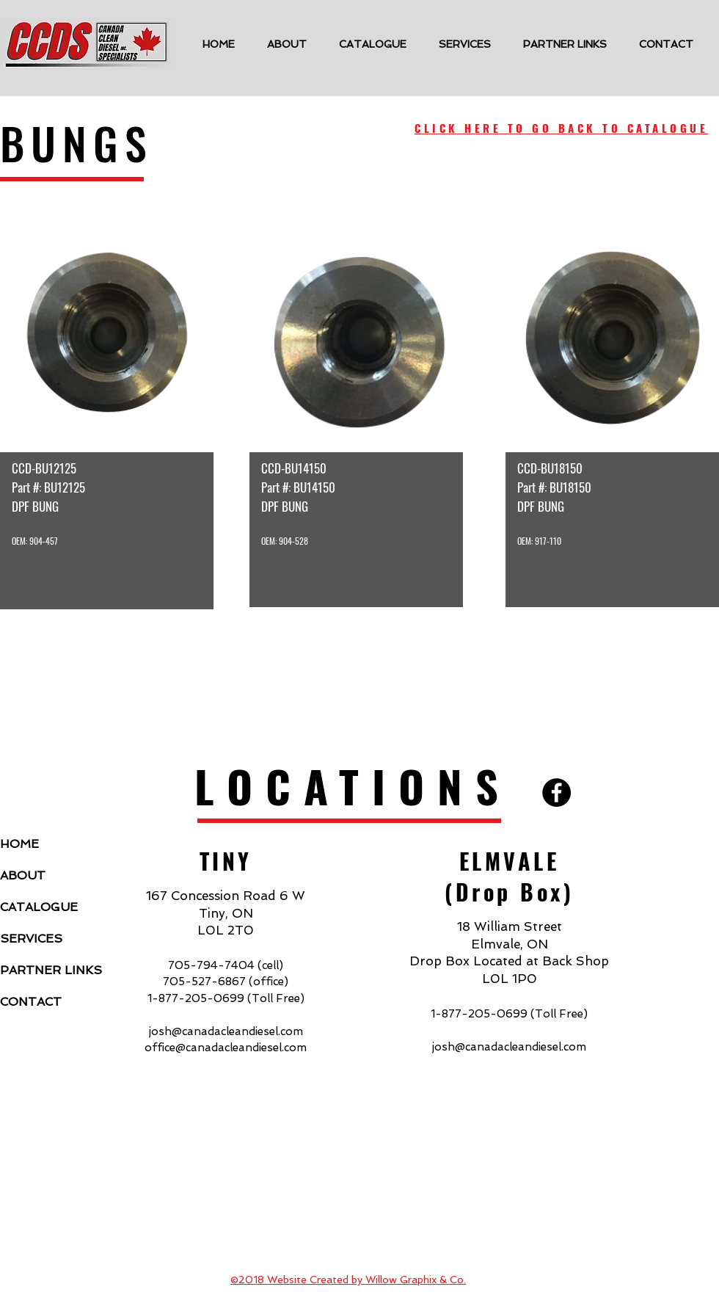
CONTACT (31, 1002)
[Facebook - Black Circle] (556, 792)
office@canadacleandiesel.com (226, 1047)
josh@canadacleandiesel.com (226, 1031)
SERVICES (31, 939)
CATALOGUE (39, 907)
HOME (19, 844)
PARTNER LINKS (49, 970)
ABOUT (22, 875)
